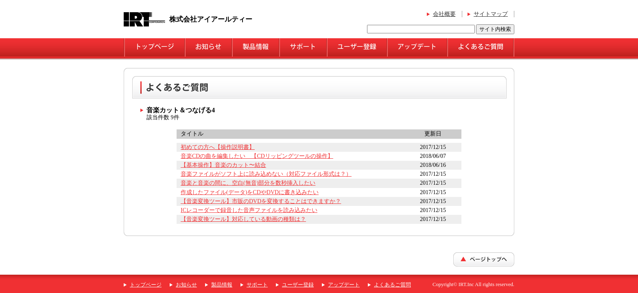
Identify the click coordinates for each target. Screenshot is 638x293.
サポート (257, 285)
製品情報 (221, 285)
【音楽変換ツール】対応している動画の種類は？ (243, 219)
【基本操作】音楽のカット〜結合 (223, 165)
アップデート (344, 285)
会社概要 (444, 14)
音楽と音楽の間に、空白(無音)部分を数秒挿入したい (248, 183)
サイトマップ (491, 14)
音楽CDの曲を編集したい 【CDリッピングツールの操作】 (257, 156)
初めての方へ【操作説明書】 (218, 147)
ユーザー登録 (298, 285)
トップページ (146, 285)
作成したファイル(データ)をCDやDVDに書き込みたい (250, 192)
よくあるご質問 (392, 285)
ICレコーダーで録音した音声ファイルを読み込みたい (249, 210)
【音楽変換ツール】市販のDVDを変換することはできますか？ (261, 201)
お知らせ (186, 285)
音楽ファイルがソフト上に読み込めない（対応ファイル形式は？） (266, 174)
